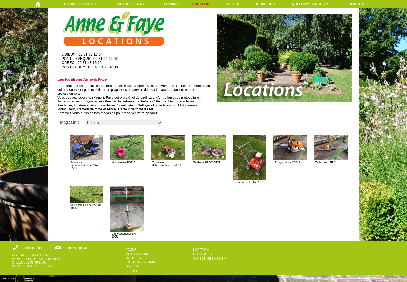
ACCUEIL (132, 250)
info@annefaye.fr (78, 248)
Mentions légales (29, 279)
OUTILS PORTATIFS (80, 4)
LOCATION (201, 4)
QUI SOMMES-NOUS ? (310, 4)
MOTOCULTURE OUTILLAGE (138, 256)
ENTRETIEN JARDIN (140, 262)
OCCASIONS (264, 4)
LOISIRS (171, 4)
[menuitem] (90, 4)
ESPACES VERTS (130, 4)
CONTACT (357, 4)
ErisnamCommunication (381, 279)
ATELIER (232, 4)
